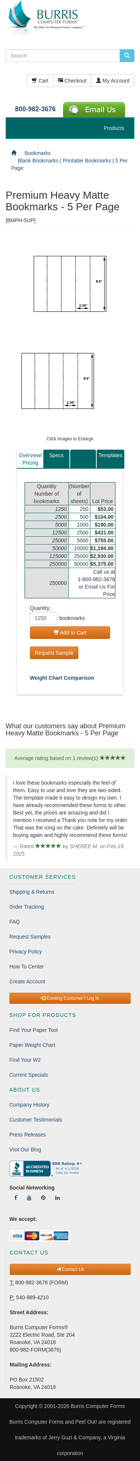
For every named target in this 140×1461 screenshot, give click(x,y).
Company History (29, 1105)
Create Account (27, 981)
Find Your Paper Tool (33, 1030)
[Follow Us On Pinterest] (43, 1197)
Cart (40, 81)
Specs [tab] (56, 455)
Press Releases (27, 1135)
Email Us (95, 587)
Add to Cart (70, 633)
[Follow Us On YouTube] (29, 1197)
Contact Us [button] (70, 1269)
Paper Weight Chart (32, 1045)
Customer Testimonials (35, 1120)
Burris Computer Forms (98, 1406)
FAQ (14, 922)
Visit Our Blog (25, 1150)
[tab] (83, 459)
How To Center (26, 967)
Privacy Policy (25, 952)
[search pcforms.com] (126, 55)
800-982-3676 (35, 109)
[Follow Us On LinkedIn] (57, 1197)
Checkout (72, 81)
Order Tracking (26, 907)
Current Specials (28, 1075)
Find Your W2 (25, 1060)
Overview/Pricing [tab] (30, 459)
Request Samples (30, 937)
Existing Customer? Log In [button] (70, 998)
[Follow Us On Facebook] (15, 1197)
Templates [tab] (110, 455)
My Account (113, 81)
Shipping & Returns (32, 892)
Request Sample (54, 653)
